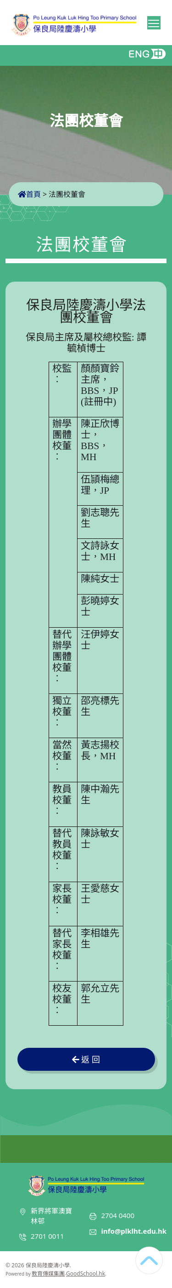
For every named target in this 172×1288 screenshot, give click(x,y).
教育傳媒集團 (48, 1273)
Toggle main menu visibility (154, 22)
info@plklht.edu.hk (133, 1231)
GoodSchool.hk (85, 1273)
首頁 (29, 194)
